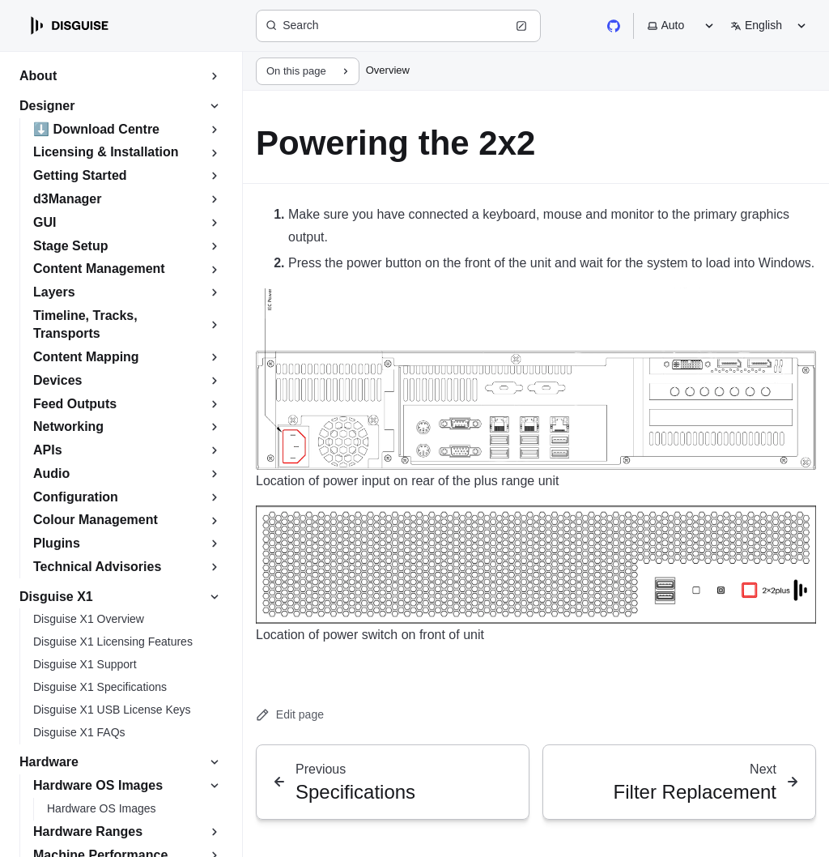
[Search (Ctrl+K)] (398, 26)
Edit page (290, 715)
